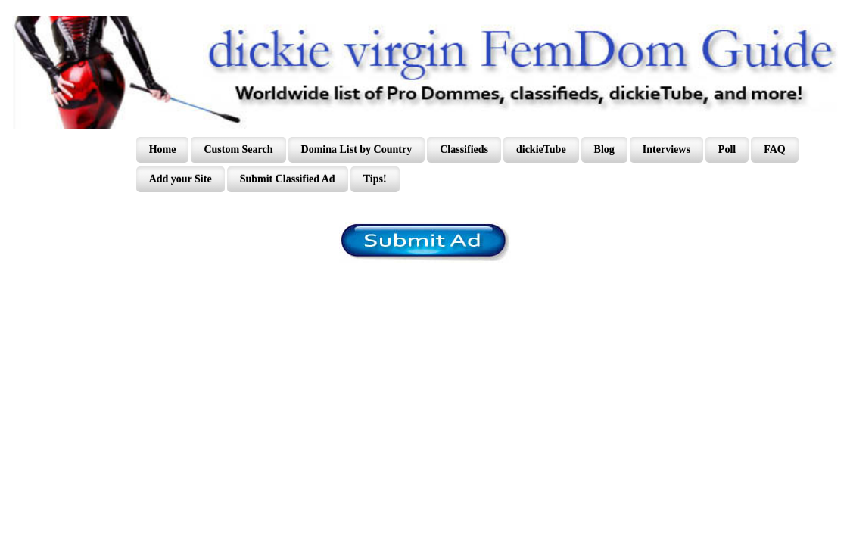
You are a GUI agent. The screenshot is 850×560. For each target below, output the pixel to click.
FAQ (775, 149)
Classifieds (464, 149)
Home (162, 149)
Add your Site (180, 179)
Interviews (666, 149)
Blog (604, 149)
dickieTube (541, 149)
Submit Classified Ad (287, 179)
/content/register (425, 242)
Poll (727, 149)
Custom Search (238, 149)
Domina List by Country (357, 149)
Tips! (375, 179)
